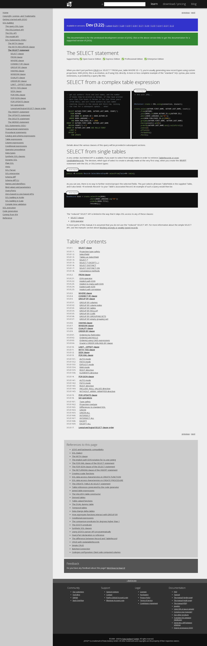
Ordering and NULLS (88, 337)
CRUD (96, 70)
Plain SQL (9, 163)
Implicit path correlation (90, 289)
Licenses (143, 592)
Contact (109, 594)
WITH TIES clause (19, 87)
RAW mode (84, 367)
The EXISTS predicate (82, 524)
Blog (194, 4)
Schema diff (10, 176)
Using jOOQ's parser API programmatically (91, 531)
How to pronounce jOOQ (183, 628)
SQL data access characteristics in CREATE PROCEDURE (97, 480)
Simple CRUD (78, 545)
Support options (112, 592)
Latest (109, 25)
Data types (10, 153)
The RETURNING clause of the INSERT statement (94, 469)
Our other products (181, 614)
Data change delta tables (83, 510)
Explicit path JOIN (87, 286)
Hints (7, 166)
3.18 (135, 25)
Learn (154, 4)
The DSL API (11, 33)
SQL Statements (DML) (15, 40)
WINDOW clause (18, 74)
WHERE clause (17, 60)
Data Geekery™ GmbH (130, 638)
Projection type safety (89, 251)
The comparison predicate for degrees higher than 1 (96, 521)
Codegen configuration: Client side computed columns (96, 552)
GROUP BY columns (88, 302)
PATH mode (85, 361)
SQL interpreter (12, 173)
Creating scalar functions (83, 473)
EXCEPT (83, 420)
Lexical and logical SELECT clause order (28, 108)
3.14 (159, 25)
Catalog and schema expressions (20, 135)
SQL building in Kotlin (14, 197)
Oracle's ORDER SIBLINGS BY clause (96, 342)
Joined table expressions (83, 490)
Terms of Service (146, 600)
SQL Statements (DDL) (15, 125)
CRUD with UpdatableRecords (85, 541)
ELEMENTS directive (88, 372)
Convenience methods (89, 270)
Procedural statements (15, 132)
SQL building (8, 22)
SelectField (84, 254)
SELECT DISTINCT (87, 265)
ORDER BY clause (19, 81)
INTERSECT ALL (86, 418)
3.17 (141, 25)
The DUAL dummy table (83, 504)
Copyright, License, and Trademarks (19, 16)
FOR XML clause (18, 94)
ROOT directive (86, 369)
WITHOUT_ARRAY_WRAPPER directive (97, 391)
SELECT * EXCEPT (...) (89, 262)
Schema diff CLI (12, 180)
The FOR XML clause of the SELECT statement (93, 463)
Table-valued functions (82, 500)
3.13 (166, 25)
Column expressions (14, 142)
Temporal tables (79, 507)
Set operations (17, 105)
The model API (12, 36)
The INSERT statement (18, 111)
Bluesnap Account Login (115, 600)
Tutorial (177, 594)
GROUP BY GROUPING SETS (92, 316)
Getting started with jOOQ (15, 19)
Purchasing (144, 594)
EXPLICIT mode (86, 364)
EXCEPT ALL (85, 423)
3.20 (122, 25)
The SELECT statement (18, 50)
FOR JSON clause (18, 98)
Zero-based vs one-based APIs (19, 194)
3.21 (115, 25)
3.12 (172, 25)
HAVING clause (17, 70)
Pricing (174, 4)
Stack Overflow (78, 600)
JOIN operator (77, 220)
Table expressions (13, 139)
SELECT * (83, 259)
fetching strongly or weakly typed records (119, 227)
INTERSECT (84, 415)
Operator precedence (15, 149)
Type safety (85, 401)
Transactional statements (17, 129)
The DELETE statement (19, 118)
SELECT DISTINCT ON (89, 267)
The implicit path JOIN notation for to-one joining (94, 459)
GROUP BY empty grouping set (93, 318)
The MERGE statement (18, 122)
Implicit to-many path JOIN (91, 283)
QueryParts (10, 190)
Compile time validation (15, 204)
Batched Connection (81, 548)
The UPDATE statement (19, 115)
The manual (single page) (183, 597)
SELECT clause (17, 53)
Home (5, 12)
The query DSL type (14, 26)
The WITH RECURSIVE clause (21, 46)
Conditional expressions (16, 146)
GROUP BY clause (19, 67)
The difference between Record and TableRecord (94, 538)
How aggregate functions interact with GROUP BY (95, 514)
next (193, 12)
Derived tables (78, 497)
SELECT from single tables (96, 151)
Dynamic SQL (11, 159)
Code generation (10, 211)
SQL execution (9, 207)
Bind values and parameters (18, 187)
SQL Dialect (77, 452)
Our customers (78, 592)
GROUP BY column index (90, 305)
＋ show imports (140, 91)
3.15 (153, 25)
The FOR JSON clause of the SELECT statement (93, 466)
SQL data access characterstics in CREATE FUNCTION (96, 476)
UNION (82, 409)
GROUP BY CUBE (87, 313)
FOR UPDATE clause (20, 101)
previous (186, 12)
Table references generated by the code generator (95, 487)
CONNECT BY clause (20, 64)
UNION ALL (84, 412)
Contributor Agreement (149, 603)
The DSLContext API (14, 29)
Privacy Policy (145, 597)
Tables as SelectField (89, 256)
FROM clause (16, 57)
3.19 (128, 25)
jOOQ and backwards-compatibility (88, 449)
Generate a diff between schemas (183, 623)
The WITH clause (16, 43)
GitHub (75, 597)
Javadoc (177, 606)
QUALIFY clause (18, 77)
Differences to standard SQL (92, 406)
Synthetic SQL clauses (15, 156)
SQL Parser (10, 170)
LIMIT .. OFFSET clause (21, 84)
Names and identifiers (15, 183)
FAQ (175, 592)
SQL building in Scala (14, 200)
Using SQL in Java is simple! (184, 609)
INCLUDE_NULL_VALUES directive (94, 388)
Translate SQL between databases (182, 618)
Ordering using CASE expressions (94, 340)
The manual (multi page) (183, 600)
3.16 (147, 25)
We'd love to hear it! (116, 567)
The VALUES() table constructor (86, 493)
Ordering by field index (89, 334)
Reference (7, 218)
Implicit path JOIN (87, 280)
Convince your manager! (183, 612)
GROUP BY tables (87, 307)
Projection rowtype (88, 404)
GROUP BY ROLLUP (88, 310)
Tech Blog (76, 594)
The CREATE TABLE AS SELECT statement (91, 483)
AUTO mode (85, 358)
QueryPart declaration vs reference (88, 534)
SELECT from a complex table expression (113, 81)
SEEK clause (16, 91)
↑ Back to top (132, 580)
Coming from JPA (10, 214)
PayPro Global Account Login (117, 597)
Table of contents (86, 241)
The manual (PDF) (180, 603)
